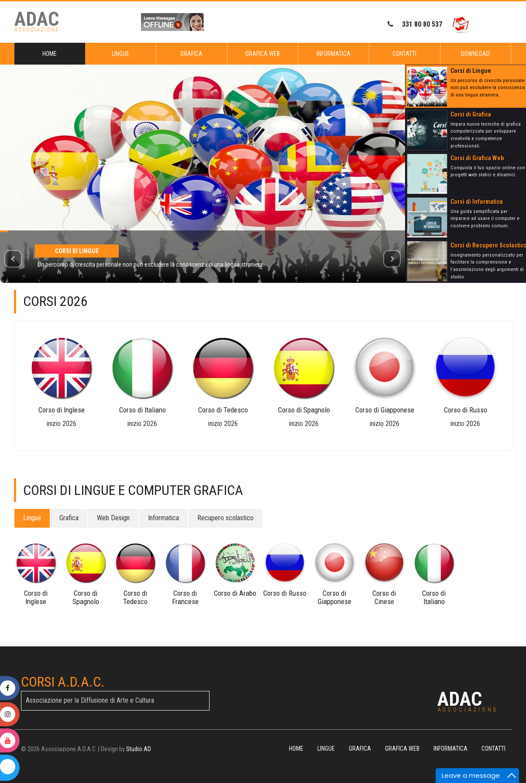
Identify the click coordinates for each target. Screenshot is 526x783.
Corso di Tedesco (223, 409)
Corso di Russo (465, 409)
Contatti (404, 53)
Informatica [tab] (163, 518)
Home (49, 53)
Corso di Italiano (142, 409)
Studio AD (138, 748)
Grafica (191, 53)
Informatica (333, 53)
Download (475, 53)
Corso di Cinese (384, 597)
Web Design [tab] (113, 518)
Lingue (120, 53)
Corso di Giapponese (384, 409)
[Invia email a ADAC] (460, 24)
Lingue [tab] (32, 518)
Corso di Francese (185, 597)
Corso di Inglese (61, 409)
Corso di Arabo (235, 593)
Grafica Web (262, 53)
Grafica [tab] (69, 518)
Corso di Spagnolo (304, 409)
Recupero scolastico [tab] (225, 518)
